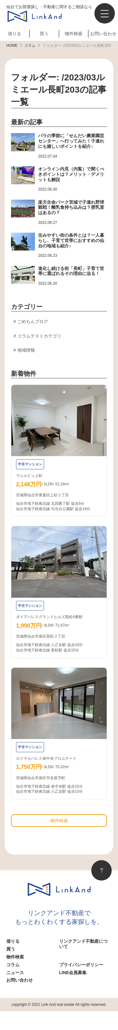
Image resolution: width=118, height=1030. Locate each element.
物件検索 (73, 33)
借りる (14, 33)
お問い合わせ (103, 33)
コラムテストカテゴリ (39, 335)
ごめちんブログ (32, 321)
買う (44, 33)
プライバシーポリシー (81, 964)
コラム (13, 964)
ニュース (15, 972)
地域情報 (26, 350)
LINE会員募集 (73, 972)
